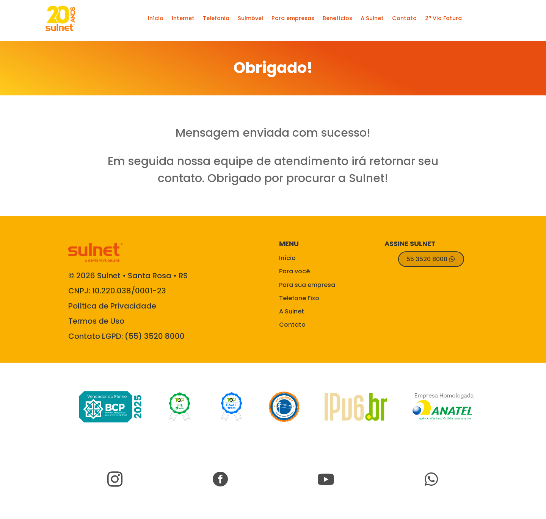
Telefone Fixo (299, 298)
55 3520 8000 (426, 259)
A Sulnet (291, 311)
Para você (294, 271)
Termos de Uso (96, 321)
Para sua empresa (307, 285)
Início (287, 258)
